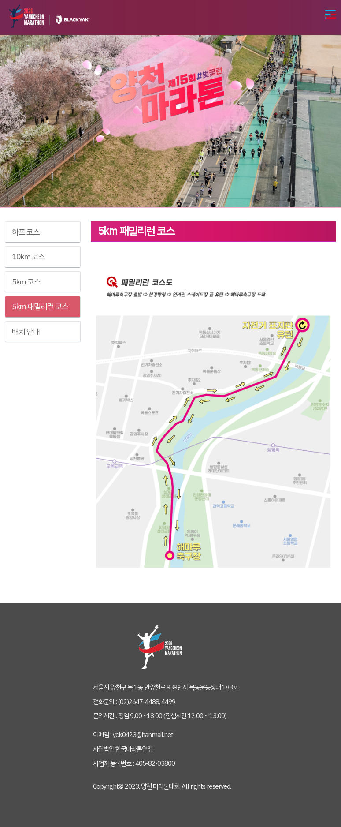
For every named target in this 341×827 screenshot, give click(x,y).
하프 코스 (26, 232)
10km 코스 (28, 256)
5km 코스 (26, 282)
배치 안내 (26, 331)
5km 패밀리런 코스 (40, 306)
